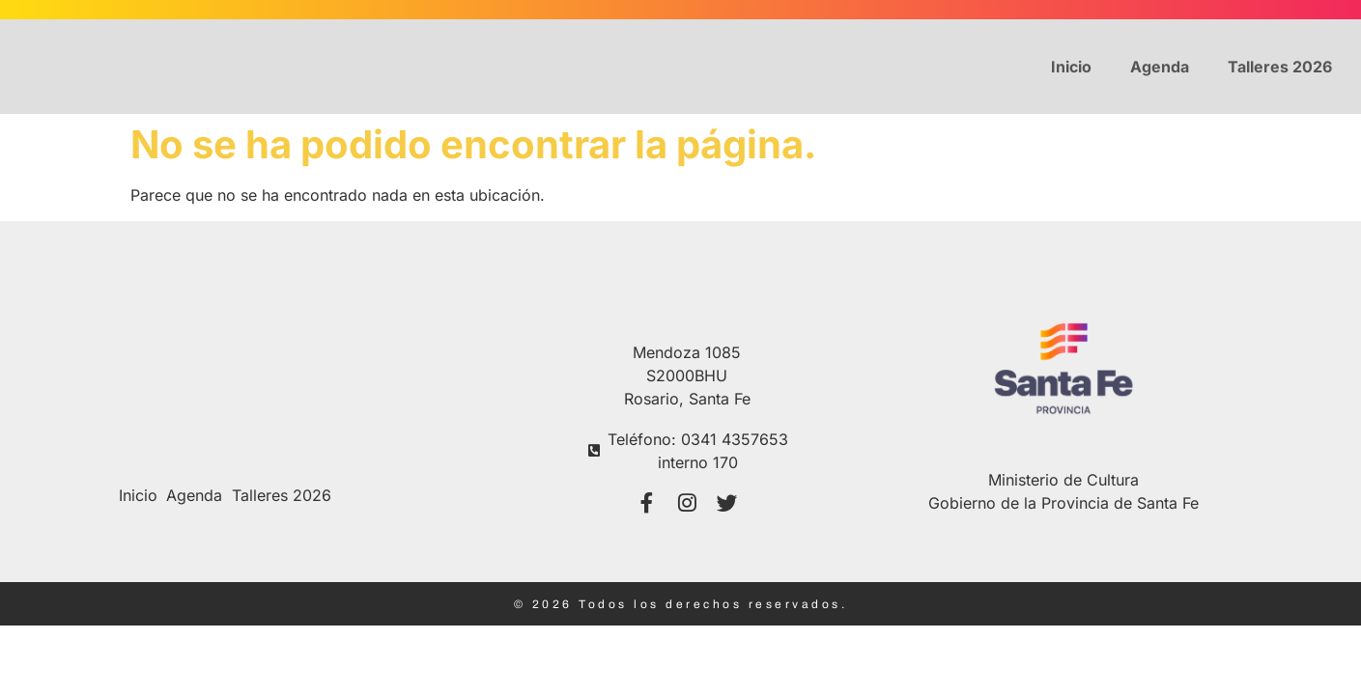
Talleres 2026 (1280, 66)
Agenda (1159, 66)
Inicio (1071, 66)
